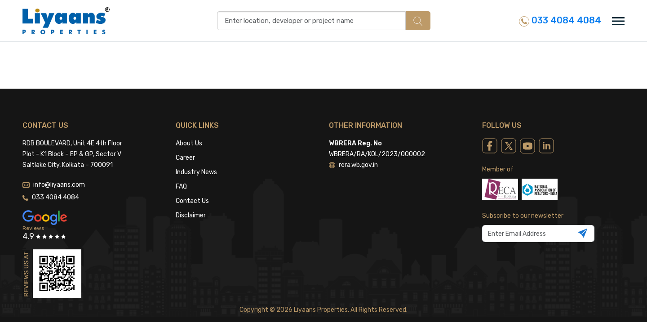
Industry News (196, 172)
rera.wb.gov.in (353, 165)
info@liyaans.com (53, 185)
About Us (189, 143)
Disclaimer (191, 215)
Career (185, 158)
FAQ (181, 186)
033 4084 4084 (560, 20)
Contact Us (192, 201)
